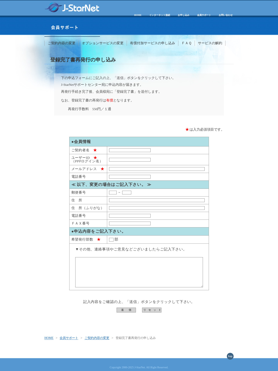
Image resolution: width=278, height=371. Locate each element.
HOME (138, 15)
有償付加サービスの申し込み (152, 43)
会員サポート (204, 15)
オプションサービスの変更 (103, 43)
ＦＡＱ (186, 43)
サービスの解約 (210, 43)
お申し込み (183, 15)
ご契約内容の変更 (61, 43)
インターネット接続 (159, 15)
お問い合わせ (226, 15)
